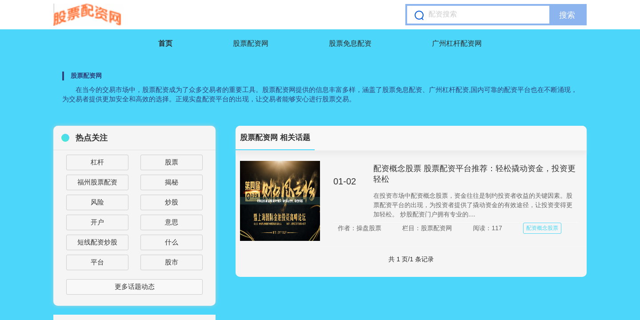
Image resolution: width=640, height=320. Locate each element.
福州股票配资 (97, 182)
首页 (165, 43)
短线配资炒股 (97, 242)
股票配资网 (250, 43)
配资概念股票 (542, 228)
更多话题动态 (135, 286)
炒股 (171, 202)
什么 (171, 242)
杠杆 (97, 162)
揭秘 (171, 182)
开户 (97, 222)
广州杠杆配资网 (457, 43)
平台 (97, 262)
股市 (171, 262)
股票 (171, 162)
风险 (97, 202)
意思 (171, 222)
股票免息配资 (350, 43)
